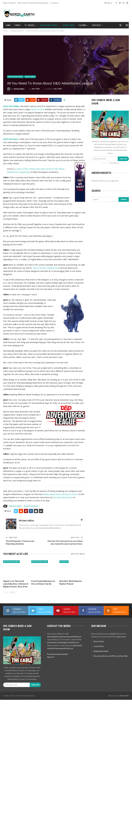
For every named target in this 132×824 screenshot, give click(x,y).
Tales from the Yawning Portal (46, 268)
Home (8, 25)
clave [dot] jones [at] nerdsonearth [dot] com (64, 637)
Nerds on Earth (38, 109)
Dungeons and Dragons (31, 506)
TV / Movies (29, 25)
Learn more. (121, 637)
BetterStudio (124, 696)
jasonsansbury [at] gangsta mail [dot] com (63, 642)
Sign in (108, 3)
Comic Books (99, 646)
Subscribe (123, 159)
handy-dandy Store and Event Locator (60, 494)
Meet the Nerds (9, 3)
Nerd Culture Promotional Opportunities (33, 3)
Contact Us (55, 3)
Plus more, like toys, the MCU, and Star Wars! (111, 656)
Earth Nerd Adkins (11, 106)
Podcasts (96, 25)
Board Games (69, 25)
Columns (82, 25)
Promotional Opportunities (57, 654)
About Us (50, 657)
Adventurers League (15, 506)
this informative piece (62, 497)
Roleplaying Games (48, 25)
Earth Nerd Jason (10, 139)
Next (13, 592)
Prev (6, 592)
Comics (17, 25)
